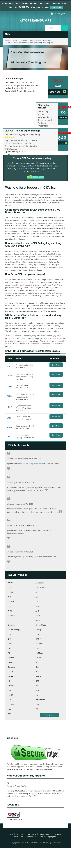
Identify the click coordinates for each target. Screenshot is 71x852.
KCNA (9, 427)
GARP (10, 662)
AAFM (10, 583)
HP (9, 681)
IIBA (9, 700)
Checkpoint (40, 630)
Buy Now (56, 365)
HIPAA (10, 677)
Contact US (31, 836)
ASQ (37, 611)
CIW (9, 639)
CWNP (38, 639)
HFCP (9, 407)
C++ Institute (41, 625)
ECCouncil (39, 644)
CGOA (9, 386)
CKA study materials (33, 463)
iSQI (9, 714)
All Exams (32, 834)
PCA (8, 366)
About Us (20, 834)
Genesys (11, 667)
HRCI (38, 681)
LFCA (9, 418)
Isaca (10, 709)
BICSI (38, 620)
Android (11, 602)
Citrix (38, 634)
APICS (38, 606)
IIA (37, 695)
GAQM (38, 658)
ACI (9, 588)
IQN (37, 705)
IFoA (37, 691)
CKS (8, 436)
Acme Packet (41, 588)
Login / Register (59, 13)
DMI (9, 644)
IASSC (38, 686)
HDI (37, 672)
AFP (37, 592)
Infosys (11, 705)
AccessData (40, 583)
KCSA (9, 396)
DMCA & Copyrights (48, 836)
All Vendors (44, 834)
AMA (37, 597)
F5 (9, 653)
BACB (38, 616)
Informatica (40, 700)
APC (37, 602)
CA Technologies (14, 630)
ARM (10, 611)
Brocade (11, 625)
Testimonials (18, 836)
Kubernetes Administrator (40, 40)
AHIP (10, 597)
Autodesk (12, 616)
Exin (37, 648)
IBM (9, 691)
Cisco (10, 634)
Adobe (10, 592)
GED (37, 662)
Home (7, 40)
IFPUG (10, 695)
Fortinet (11, 658)
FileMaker (39, 653)
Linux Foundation (20, 40)
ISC (37, 709)
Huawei (11, 686)
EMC (10, 648)
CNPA (9, 375)
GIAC (37, 667)
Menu (7, 34)
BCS (9, 620)
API (9, 606)
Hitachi (38, 677)
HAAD (10, 672)
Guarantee (57, 834)
